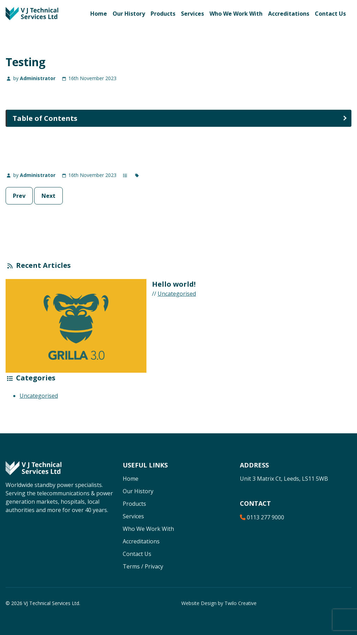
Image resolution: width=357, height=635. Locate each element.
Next (48, 196)
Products (163, 13)
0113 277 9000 (262, 517)
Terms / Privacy (143, 566)
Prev (19, 196)
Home (98, 13)
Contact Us (330, 13)
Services (192, 13)
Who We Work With (236, 13)
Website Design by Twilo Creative (219, 603)
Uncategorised (177, 293)
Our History (129, 13)
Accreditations (288, 13)
